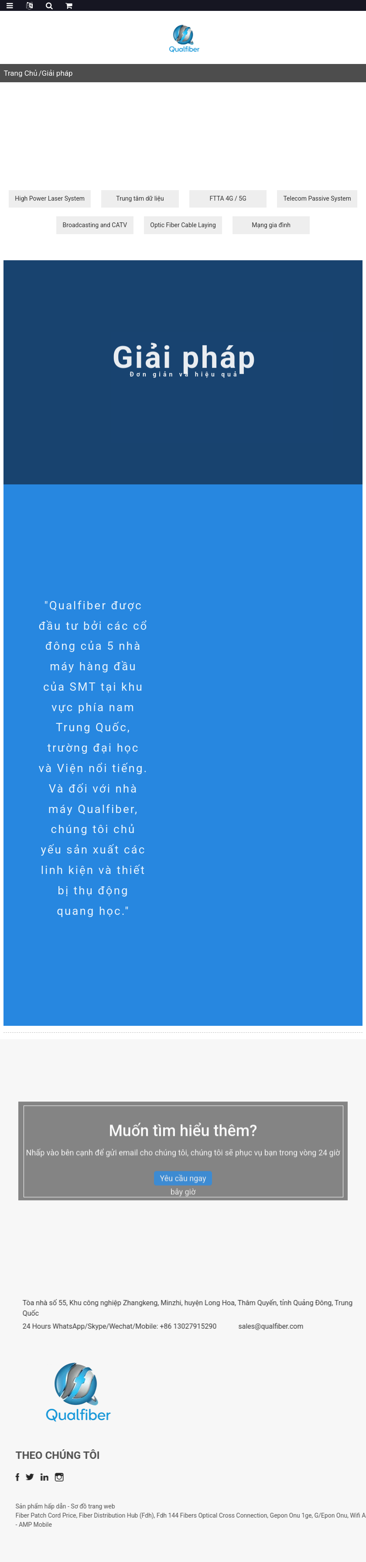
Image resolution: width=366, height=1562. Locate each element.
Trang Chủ (20, 73)
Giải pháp (57, 73)
